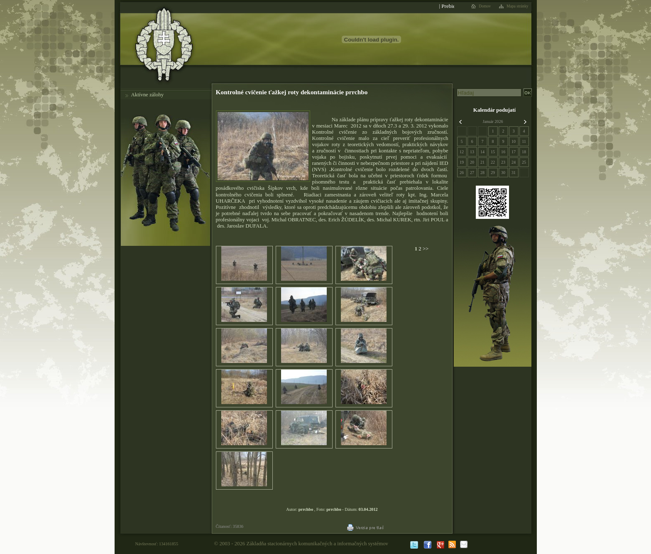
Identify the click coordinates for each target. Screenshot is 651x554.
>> (425, 249)
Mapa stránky (518, 6)
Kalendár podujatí (494, 110)
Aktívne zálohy (147, 95)
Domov (485, 6)
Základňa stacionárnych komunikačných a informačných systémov (317, 544)
